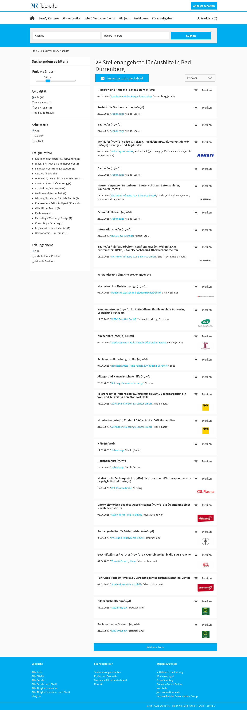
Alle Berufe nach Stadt (44, 684)
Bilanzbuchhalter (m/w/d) (114, 601)
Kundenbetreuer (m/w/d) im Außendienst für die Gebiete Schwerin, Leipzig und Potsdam (141, 311)
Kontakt (98, 684)
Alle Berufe (38, 680)
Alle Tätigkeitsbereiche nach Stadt (51, 692)
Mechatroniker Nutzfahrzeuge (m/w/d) (122, 286)
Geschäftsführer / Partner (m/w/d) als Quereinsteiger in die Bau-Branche (144, 554)
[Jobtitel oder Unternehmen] (66, 35)
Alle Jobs (37, 672)
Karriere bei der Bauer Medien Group (177, 696)
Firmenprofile (71, 18)
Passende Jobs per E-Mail (122, 78)
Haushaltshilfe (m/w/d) (112, 461)
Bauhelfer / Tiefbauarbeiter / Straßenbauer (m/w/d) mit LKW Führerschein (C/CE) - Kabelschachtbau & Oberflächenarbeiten (137, 248)
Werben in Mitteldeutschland (110, 680)
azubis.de (162, 688)
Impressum (178, 706)
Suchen (191, 36)
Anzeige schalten (204, 6)
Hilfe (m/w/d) (106, 443)
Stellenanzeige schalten (107, 672)
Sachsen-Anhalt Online (169, 684)
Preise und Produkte (105, 676)
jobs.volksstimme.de (168, 692)
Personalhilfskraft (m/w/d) (114, 212)
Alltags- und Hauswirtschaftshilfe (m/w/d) (124, 376)
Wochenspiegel (165, 676)
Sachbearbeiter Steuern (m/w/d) (118, 624)
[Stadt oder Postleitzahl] (135, 35)
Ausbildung (141, 18)
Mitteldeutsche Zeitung (170, 672)
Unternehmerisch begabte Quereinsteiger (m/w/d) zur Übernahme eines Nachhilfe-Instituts (143, 506)
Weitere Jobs (155, 647)
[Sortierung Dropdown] (211, 78)
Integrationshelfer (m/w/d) (114, 229)
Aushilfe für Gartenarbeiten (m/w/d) (120, 107)
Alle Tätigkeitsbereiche (44, 688)
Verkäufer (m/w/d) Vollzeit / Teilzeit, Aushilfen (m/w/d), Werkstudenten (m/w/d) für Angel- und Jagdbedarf (143, 143)
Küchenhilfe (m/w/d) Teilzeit (115, 336)
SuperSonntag (165, 680)
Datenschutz (162, 706)
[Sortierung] (196, 78)
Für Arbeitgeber (162, 18)
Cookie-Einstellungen (201, 706)
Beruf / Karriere (48, 18)
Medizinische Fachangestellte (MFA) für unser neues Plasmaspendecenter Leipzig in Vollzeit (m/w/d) (144, 479)
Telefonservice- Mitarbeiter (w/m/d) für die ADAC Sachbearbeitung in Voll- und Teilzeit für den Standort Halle (141, 395)
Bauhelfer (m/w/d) (109, 124)
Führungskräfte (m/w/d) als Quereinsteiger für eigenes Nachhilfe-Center (143, 578)
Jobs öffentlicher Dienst (99, 18)
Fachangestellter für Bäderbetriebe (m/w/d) (125, 531)
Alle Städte (38, 676)
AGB (149, 706)
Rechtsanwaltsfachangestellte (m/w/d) (122, 359)
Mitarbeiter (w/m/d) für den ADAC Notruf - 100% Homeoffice (136, 420)
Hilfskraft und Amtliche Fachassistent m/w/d (126, 90)
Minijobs (124, 18)
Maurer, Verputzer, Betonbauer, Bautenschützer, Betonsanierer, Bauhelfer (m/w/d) (138, 187)
